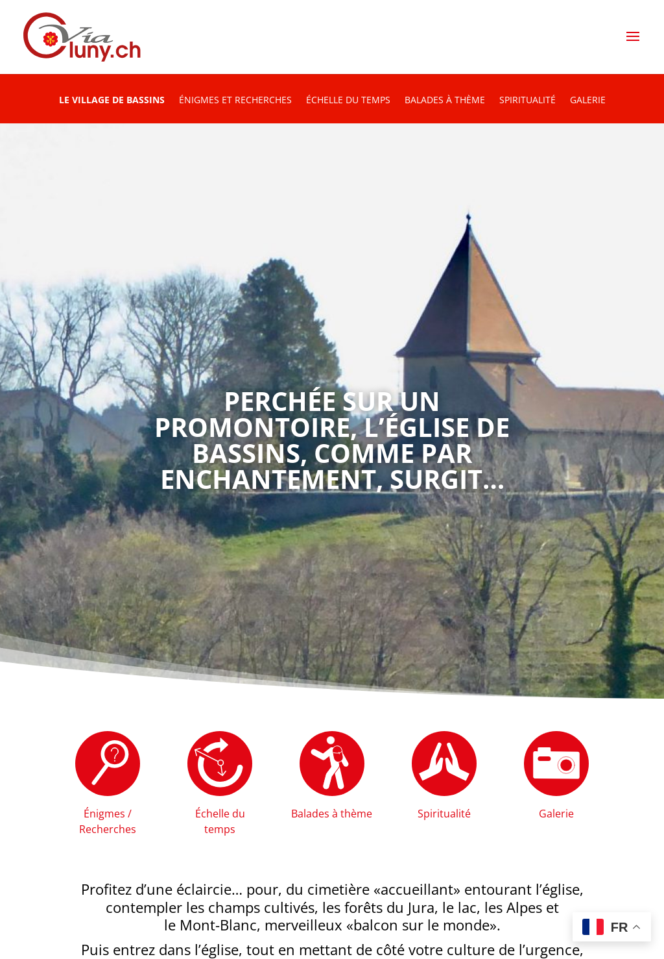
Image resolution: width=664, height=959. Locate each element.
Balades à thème (445, 100)
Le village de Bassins (112, 100)
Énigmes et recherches (235, 100)
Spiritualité (527, 100)
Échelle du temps (348, 100)
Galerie (588, 100)
